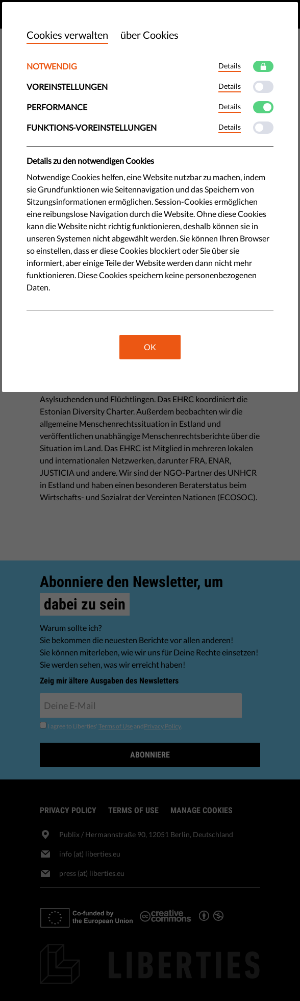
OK (150, 347)
